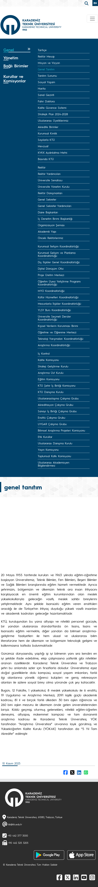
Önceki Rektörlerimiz (50, 238)
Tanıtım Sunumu (47, 75)
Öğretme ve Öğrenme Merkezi (57, 332)
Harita (41, 88)
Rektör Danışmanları (50, 193)
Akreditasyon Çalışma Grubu (55, 404)
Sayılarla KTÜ (46, 139)
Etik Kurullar (45, 436)
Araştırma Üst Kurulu (50, 372)
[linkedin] (76, 877)
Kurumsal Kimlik (47, 133)
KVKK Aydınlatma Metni (52, 152)
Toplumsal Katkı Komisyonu (54, 456)
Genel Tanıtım (46, 69)
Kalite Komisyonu (48, 360)
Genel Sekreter (47, 199)
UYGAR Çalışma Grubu (52, 424)
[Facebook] (59, 877)
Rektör (42, 167)
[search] (87, 3)
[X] (67, 877)
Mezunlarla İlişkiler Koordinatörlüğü (59, 303)
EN (95, 3)
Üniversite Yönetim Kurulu (53, 186)
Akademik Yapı (47, 231)
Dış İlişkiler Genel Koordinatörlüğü (59, 262)
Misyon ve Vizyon (49, 63)
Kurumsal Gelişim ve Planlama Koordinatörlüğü (56, 254)
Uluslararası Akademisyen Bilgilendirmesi (53, 464)
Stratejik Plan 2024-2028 (53, 114)
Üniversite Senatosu (50, 180)
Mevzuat (43, 146)
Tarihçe (42, 50)
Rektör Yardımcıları (49, 173)
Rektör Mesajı (46, 56)
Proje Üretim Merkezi (51, 275)
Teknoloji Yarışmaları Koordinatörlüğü (60, 338)
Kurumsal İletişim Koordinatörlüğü (58, 246)
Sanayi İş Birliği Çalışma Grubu (57, 411)
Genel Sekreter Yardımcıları (54, 206)
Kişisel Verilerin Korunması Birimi (58, 326)
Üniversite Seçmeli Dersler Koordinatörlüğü (54, 317)
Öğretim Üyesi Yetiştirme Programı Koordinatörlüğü (59, 282)
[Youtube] (84, 877)
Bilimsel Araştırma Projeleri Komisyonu (61, 430)
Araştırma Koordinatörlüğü (54, 345)
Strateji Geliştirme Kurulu (53, 366)
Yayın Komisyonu (48, 449)
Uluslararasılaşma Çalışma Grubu (58, 398)
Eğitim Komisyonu (48, 379)
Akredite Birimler (48, 127)
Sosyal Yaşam (46, 82)
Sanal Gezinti (46, 95)
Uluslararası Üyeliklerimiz (53, 120)
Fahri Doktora (46, 101)
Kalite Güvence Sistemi (52, 107)
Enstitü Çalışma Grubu (51, 417)
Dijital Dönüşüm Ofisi (51, 268)
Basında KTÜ (46, 159)
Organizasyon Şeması (51, 225)
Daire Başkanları (48, 212)
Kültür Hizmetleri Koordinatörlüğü (58, 297)
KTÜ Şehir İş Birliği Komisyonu (56, 385)
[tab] (17, 50)
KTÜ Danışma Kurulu (50, 392)
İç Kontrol (44, 353)
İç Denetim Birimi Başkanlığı (55, 218)
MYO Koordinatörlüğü (51, 290)
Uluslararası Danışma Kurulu (55, 443)
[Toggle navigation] (92, 19)
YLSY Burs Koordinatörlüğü (54, 310)
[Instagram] (92, 877)
